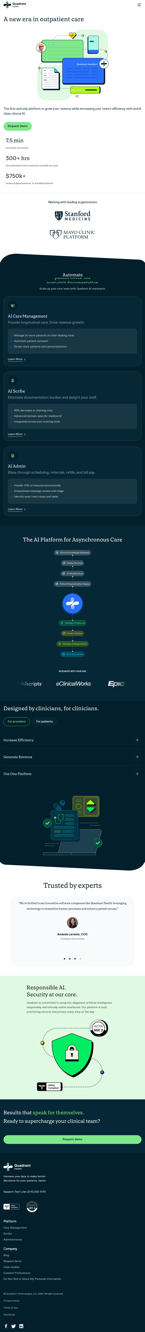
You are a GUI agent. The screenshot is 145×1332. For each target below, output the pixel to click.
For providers (17, 721)
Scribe (7, 1233)
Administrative (12, 1239)
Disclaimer (9, 1315)
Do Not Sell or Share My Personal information (32, 1279)
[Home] (14, 4)
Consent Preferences (16, 1273)
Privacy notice (11, 1301)
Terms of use (10, 1308)
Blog (6, 1255)
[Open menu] (139, 5)
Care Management (15, 1228)
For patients (44, 721)
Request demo (18, 126)
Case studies (11, 1267)
